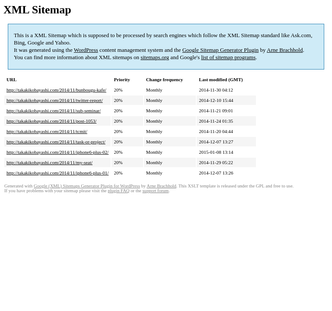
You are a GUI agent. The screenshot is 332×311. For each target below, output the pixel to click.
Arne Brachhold (285, 50)
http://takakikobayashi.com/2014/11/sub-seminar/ (53, 110)
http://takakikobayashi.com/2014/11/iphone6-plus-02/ (57, 152)
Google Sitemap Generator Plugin (220, 50)
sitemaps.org (154, 57)
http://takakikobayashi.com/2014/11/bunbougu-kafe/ (56, 89)
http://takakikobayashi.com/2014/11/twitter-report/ (54, 100)
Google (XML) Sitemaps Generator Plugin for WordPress (87, 186)
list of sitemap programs (228, 57)
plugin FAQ (118, 190)
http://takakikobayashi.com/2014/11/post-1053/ (51, 121)
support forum (155, 190)
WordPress (86, 50)
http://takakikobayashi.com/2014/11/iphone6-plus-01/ (57, 172)
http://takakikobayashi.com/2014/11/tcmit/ (46, 131)
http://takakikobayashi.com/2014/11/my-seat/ (49, 162)
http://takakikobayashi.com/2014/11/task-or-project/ (55, 141)
